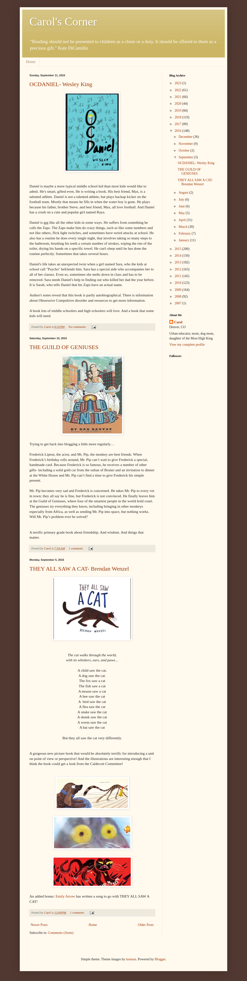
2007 (178, 303)
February (185, 233)
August (183, 192)
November (186, 144)
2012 (178, 269)
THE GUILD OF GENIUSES (63, 347)
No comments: (78, 327)
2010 (178, 283)
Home (30, 62)
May (181, 213)
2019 (178, 110)
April (182, 220)
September (186, 157)
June (181, 206)
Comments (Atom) (60, 933)
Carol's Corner (63, 21)
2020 (178, 103)
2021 (178, 97)
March (183, 227)
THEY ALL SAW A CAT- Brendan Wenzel (79, 569)
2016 (178, 131)
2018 (178, 117)
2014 (178, 255)
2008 (178, 296)
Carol (178, 322)
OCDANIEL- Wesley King (60, 84)
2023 (178, 83)
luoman (131, 959)
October (184, 150)
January (184, 240)
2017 (178, 124)
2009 (178, 290)
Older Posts (146, 925)
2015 (178, 249)
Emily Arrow (65, 896)
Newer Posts (39, 925)
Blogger (160, 959)
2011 (178, 276)
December (185, 137)
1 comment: (76, 548)
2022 (178, 90)
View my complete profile (187, 344)
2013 (178, 262)
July (181, 199)
